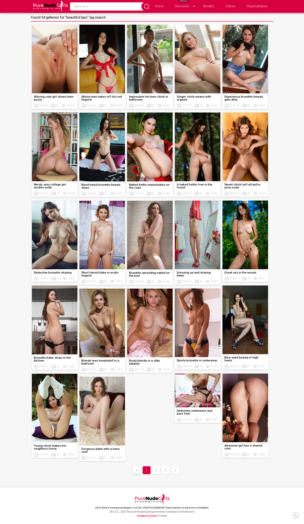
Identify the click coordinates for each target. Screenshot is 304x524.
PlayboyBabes (257, 6)
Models (208, 6)
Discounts (182, 6)
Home (159, 6)
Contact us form (147, 515)
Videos (230, 6)
